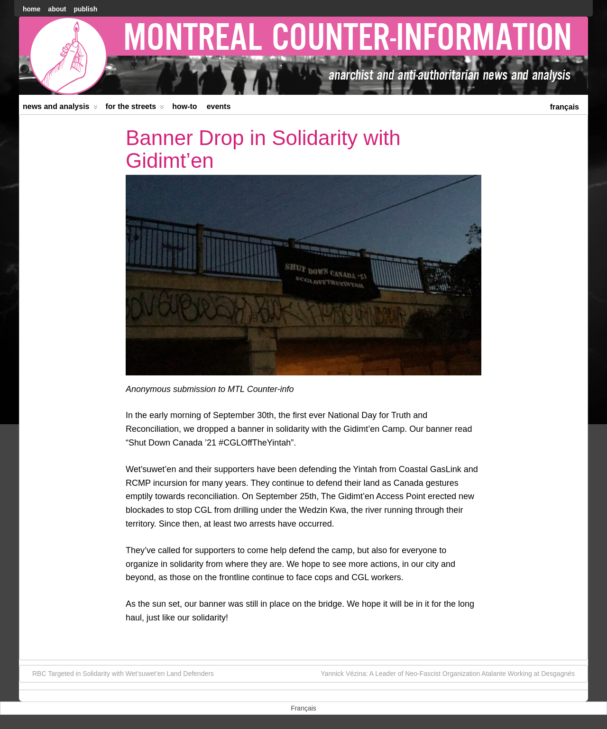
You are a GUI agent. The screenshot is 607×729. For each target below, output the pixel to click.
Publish (85, 9)
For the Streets (135, 108)
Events (219, 106)
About (57, 9)
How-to (184, 106)
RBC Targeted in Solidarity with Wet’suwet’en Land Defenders (118, 673)
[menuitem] (564, 106)
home (31, 9)
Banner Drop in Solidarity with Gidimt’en (263, 149)
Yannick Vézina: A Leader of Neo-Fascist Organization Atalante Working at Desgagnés (452, 673)
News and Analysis (60, 108)
